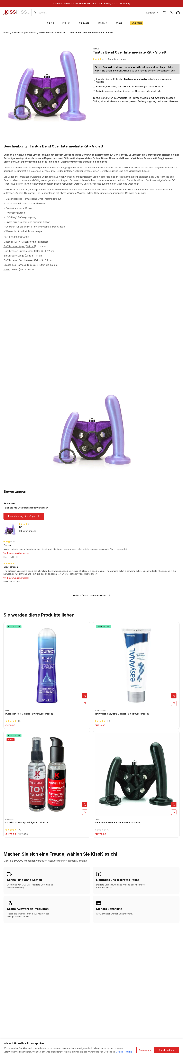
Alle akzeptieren (167, 1050)
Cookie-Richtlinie (124, 1051)
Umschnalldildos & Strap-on (52, 32)
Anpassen (144, 1050)
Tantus (96, 48)
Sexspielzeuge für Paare (24, 32)
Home (6, 32)
